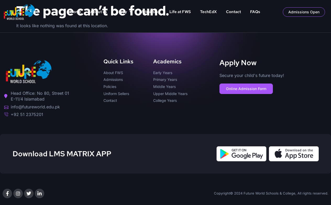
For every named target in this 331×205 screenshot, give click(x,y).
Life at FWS (180, 11)
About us (98, 11)
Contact (233, 11)
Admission (150, 11)
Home (75, 11)
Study (124, 11)
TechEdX (208, 11)
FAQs (255, 11)
